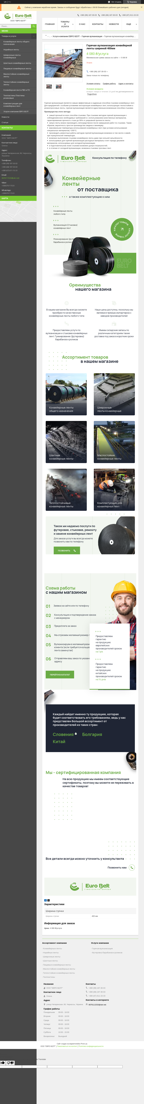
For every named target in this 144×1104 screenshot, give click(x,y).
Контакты (97, 24)
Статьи (5, 122)
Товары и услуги (9, 36)
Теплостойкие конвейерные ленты (16, 83)
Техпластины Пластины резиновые (14, 96)
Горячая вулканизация (92, 36)
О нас (82, 24)
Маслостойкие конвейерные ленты (16, 75)
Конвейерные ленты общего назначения (16, 42)
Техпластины (49, 977)
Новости (5, 117)
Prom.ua (84, 1044)
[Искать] (34, 26)
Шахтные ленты (50, 960)
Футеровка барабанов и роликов (107, 952)
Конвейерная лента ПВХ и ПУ (17, 90)
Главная (50, 24)
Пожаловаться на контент (67, 1046)
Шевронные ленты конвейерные (12, 56)
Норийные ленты (11, 49)
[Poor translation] (10, 1063)
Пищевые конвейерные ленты (17, 68)
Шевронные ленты (51, 956)
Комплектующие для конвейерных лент (13, 104)
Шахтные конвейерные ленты (17, 63)
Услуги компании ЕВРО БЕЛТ (16, 111)
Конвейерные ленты (52, 948)
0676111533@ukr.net (10, 178)
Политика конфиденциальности (91, 1046)
